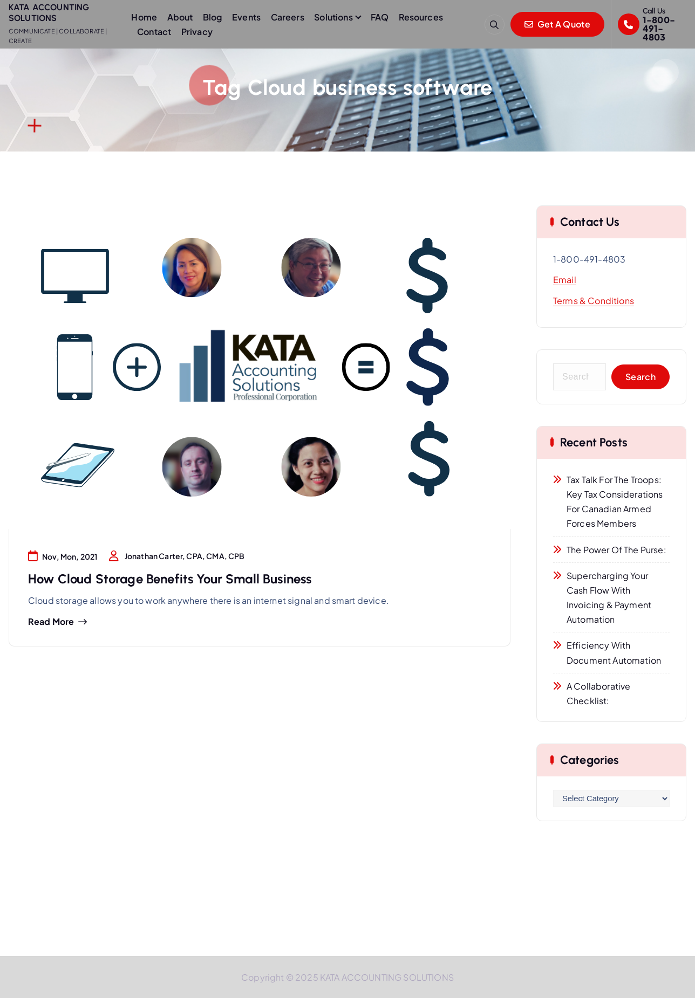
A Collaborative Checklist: (598, 693)
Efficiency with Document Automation (614, 652)
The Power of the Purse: (616, 549)
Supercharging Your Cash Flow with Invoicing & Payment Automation (609, 597)
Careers (287, 17)
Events (246, 17)
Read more (51, 621)
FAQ (380, 17)
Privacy (197, 31)
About (180, 17)
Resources (421, 17)
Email (564, 279)
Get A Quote (557, 24)
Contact (154, 31)
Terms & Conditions (593, 300)
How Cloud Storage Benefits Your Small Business (169, 579)
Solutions (333, 17)
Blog (212, 17)
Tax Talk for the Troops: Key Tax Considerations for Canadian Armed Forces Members (615, 501)
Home (144, 17)
